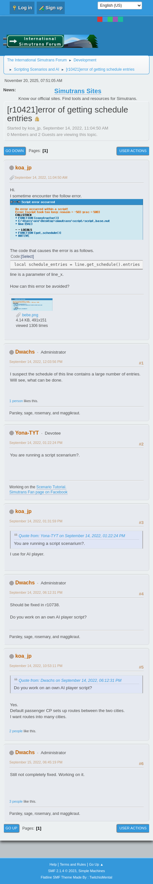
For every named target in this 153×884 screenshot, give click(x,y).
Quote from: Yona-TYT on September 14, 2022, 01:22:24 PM (72, 536)
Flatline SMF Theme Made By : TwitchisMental (76, 877)
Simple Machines (92, 871)
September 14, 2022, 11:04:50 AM (40, 177)
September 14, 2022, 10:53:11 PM (35, 666)
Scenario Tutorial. (51, 487)
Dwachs (24, 352)
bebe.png (27, 315)
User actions (133, 151)
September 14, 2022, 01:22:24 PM (35, 443)
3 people (16, 801)
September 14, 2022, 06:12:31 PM (35, 592)
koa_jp (23, 167)
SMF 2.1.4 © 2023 (62, 871)
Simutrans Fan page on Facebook (38, 492)
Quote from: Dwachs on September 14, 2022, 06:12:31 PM (70, 680)
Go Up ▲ (96, 864)
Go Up (11, 828)
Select (27, 256)
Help (53, 864)
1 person (16, 401)
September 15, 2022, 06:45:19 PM (35, 762)
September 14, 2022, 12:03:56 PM (35, 362)
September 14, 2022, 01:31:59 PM (35, 521)
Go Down (14, 151)
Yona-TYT (27, 433)
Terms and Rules (73, 864)
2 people (16, 731)
